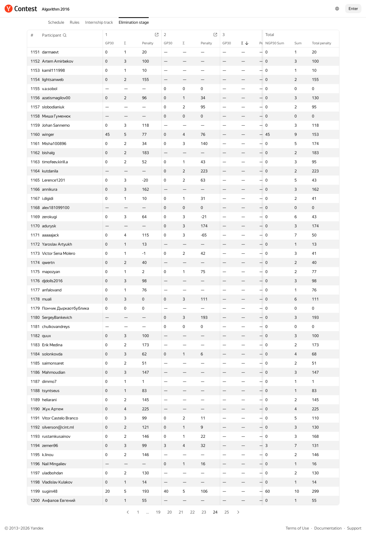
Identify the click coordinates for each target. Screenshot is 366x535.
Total (272, 34)
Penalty (150, 43)
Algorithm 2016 (55, 9)
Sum (301, 43)
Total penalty (324, 43)
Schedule (56, 22)
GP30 (112, 43)
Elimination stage (134, 22)
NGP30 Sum (277, 43)
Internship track (99, 22)
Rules (74, 22)
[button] (54, 35)
